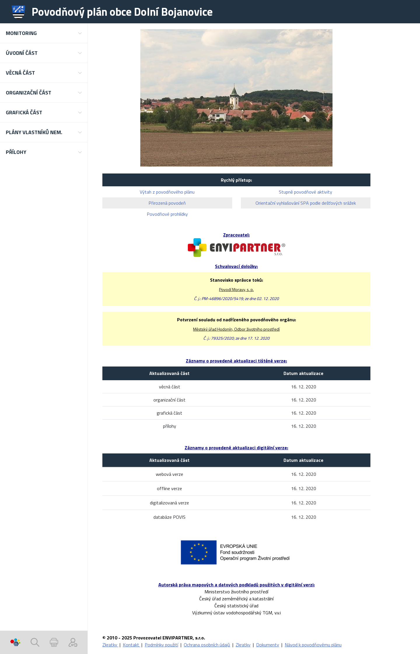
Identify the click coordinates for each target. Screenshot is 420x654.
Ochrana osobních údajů (207, 644)
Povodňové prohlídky (167, 214)
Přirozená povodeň (167, 202)
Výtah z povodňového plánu (167, 191)
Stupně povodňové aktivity (305, 191)
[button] (44, 33)
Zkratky (110, 644)
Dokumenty (267, 644)
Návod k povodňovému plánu (313, 644)
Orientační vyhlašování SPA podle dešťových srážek (306, 202)
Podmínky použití (161, 644)
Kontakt (131, 644)
